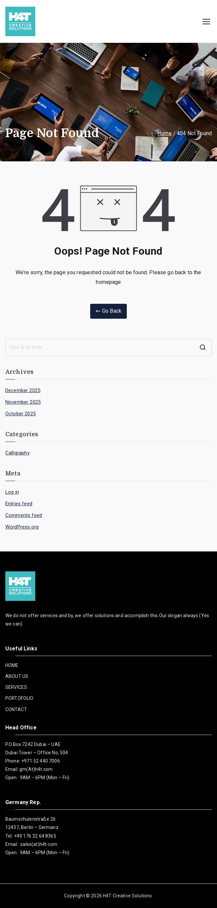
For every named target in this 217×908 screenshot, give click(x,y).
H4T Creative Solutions (127, 895)
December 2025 (22, 390)
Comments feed (23, 515)
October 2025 (20, 414)
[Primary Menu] (206, 21)
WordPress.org (22, 527)
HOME (12, 665)
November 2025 (23, 402)
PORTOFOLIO (19, 698)
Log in (12, 492)
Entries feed (18, 504)
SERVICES (16, 687)
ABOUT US (16, 676)
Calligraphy (17, 453)
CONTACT (16, 709)
